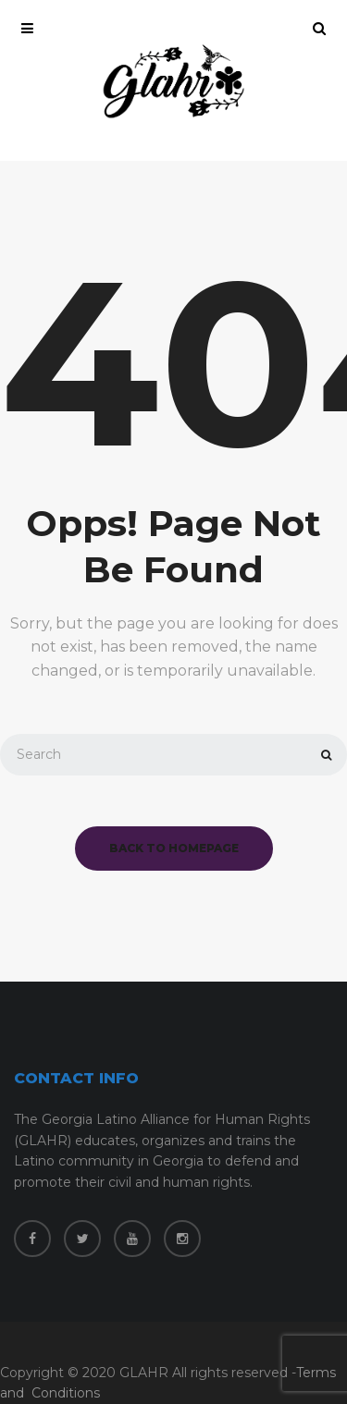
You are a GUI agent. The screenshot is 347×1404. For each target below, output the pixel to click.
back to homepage (174, 848)
